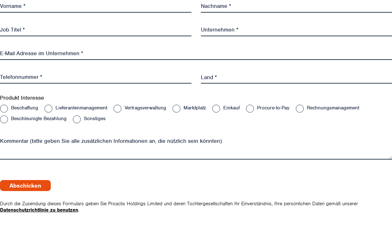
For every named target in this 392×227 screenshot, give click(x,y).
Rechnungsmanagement (333, 108)
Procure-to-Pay (273, 108)
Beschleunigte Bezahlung (39, 118)
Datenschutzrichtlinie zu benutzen (39, 210)
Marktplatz (195, 108)
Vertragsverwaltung (145, 108)
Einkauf (231, 108)
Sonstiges (95, 118)
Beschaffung (24, 108)
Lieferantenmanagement (81, 108)
